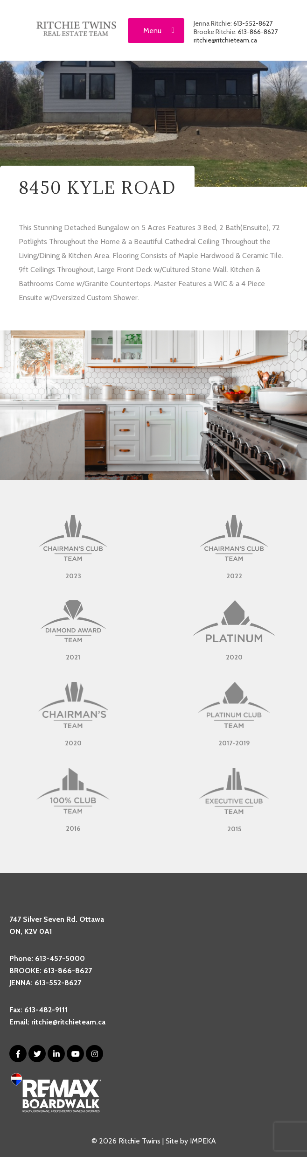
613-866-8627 (258, 32)
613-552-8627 (252, 23)
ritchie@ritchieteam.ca (225, 40)
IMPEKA (203, 1140)
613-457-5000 (60, 958)
